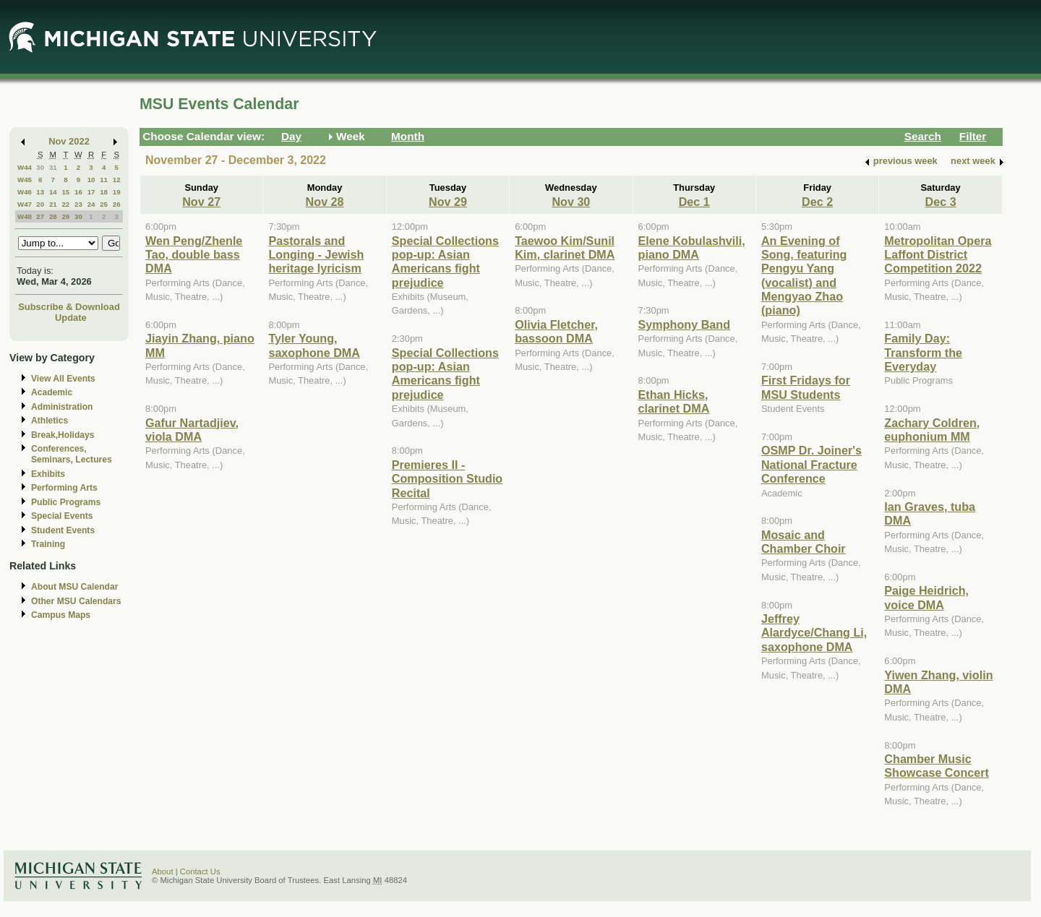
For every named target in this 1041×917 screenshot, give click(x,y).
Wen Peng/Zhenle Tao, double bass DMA (193, 254)
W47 (24, 204)
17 (91, 192)
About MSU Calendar (74, 587)
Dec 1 (694, 201)
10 (91, 180)
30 (40, 167)
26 (117, 204)
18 (104, 192)
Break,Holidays (63, 435)
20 (40, 204)
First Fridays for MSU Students (805, 387)
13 (40, 192)
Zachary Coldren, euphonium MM (932, 429)
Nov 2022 (69, 141)
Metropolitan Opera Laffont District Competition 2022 (937, 254)
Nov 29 (448, 201)
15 (65, 192)
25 (104, 204)
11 (104, 180)
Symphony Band (684, 324)
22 (65, 204)
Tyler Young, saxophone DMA (314, 345)
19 (117, 192)
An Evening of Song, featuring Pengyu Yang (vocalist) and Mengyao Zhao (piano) (804, 275)
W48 (24, 216)
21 (53, 204)
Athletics (49, 421)
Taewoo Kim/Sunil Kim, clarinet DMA (564, 247)
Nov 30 (571, 201)
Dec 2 (817, 201)
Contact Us (200, 871)
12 (117, 180)
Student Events (63, 530)
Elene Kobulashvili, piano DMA (691, 247)
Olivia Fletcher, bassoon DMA (556, 331)
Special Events (62, 516)
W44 (24, 167)
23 (78, 204)
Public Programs (65, 502)
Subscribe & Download (69, 306)
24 (91, 204)
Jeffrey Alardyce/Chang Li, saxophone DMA (814, 632)
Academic (51, 392)
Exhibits (48, 474)
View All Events (63, 379)
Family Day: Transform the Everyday (923, 352)
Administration (62, 407)
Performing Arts (64, 488)
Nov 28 (325, 201)
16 (78, 192)
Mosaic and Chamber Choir (803, 541)
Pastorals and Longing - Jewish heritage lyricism (316, 254)
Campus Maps (60, 615)
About (163, 871)
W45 (24, 180)
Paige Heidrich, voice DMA (926, 597)
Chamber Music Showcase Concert (936, 765)
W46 (24, 192)
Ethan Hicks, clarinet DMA (674, 401)
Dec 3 (940, 201)
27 (40, 216)
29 (65, 216)
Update (71, 317)
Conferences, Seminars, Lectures (71, 454)
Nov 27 (201, 201)
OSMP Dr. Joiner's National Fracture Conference (811, 464)
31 (53, 167)
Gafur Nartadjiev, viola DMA (192, 429)
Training (48, 544)
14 (53, 192)
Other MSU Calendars (76, 601)
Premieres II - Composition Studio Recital (447, 478)
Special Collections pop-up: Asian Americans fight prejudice (445, 261)
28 (53, 216)
